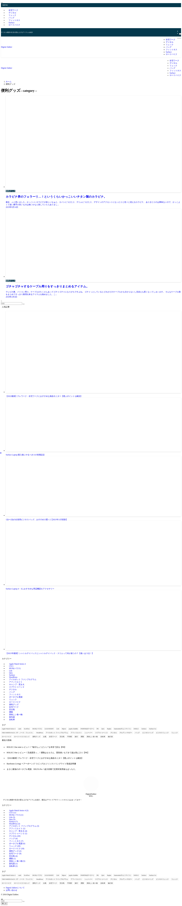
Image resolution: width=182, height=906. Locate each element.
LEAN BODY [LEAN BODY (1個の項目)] (49, 729)
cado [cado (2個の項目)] (19, 729)
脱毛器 (12, 717)
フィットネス (15, 694)
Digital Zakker (6, 47)
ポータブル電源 (15, 697)
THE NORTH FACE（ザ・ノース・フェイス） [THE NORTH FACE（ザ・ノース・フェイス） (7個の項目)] (17, 733)
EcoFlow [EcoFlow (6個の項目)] (27, 729)
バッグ (12, 692)
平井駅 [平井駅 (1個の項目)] (69, 736)
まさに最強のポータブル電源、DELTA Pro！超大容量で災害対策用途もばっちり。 (42, 769)
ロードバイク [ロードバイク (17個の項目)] (6, 736)
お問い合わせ (11, 890)
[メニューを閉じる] (2, 2)
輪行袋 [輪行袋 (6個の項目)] (110, 736)
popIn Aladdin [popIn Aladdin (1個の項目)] (73, 729)
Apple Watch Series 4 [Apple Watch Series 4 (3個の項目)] (8, 729)
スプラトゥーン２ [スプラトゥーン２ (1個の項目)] (101, 733)
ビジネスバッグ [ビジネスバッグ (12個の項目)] (147, 733)
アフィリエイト (15, 682)
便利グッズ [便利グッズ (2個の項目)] (36, 736)
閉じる (4, 903)
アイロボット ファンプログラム (22, 679)
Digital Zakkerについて (15, 888)
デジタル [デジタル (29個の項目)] (114, 733)
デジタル (13, 689)
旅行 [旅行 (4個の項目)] (76, 736)
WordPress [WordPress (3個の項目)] (39, 733)
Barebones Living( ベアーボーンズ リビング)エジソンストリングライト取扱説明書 (41, 764)
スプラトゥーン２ (16, 687)
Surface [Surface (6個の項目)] (143, 729)
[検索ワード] (11, 303)
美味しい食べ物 (15, 715)
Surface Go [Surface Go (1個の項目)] (152, 729)
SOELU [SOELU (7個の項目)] (136, 729)
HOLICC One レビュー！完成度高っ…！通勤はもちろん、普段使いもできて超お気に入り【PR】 (48, 753)
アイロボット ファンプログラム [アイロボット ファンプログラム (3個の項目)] (57, 733)
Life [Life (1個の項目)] (58, 729)
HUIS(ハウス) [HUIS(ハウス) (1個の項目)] (37, 729)
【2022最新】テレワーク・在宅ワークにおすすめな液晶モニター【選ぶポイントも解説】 (45, 758)
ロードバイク (14, 25)
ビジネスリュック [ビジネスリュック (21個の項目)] (162, 733)
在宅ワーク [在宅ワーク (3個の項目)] (53, 736)
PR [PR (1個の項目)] (98, 729)
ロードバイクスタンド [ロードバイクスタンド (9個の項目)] (22, 736)
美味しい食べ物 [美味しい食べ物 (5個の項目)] (92, 736)
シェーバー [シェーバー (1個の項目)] (88, 733)
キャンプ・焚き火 (16, 684)
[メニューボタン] (178, 38)
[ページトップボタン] (2, 899)
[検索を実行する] (23, 901)
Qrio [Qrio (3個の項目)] (102, 729)
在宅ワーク (14, 707)
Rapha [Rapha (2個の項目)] (109, 729)
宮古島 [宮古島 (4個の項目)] (62, 736)
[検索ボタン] (180, 38)
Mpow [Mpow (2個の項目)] (64, 729)
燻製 (11, 712)
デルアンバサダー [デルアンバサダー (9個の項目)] (126, 733)
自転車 (12, 720)
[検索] (180, 34)
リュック (13, 699)
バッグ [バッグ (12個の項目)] (137, 733)
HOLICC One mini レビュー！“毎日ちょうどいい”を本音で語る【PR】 (36, 747)
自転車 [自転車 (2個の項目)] (103, 736)
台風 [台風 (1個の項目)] (44, 736)
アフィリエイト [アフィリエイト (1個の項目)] (76, 733)
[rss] (180, 31)
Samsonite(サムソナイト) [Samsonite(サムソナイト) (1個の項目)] (122, 729)
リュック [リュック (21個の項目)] (174, 733)
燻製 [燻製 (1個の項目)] (82, 736)
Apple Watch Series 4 (17, 664)
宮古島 (12, 709)
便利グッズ (14, 704)
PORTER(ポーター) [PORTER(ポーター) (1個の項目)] (87, 729)
